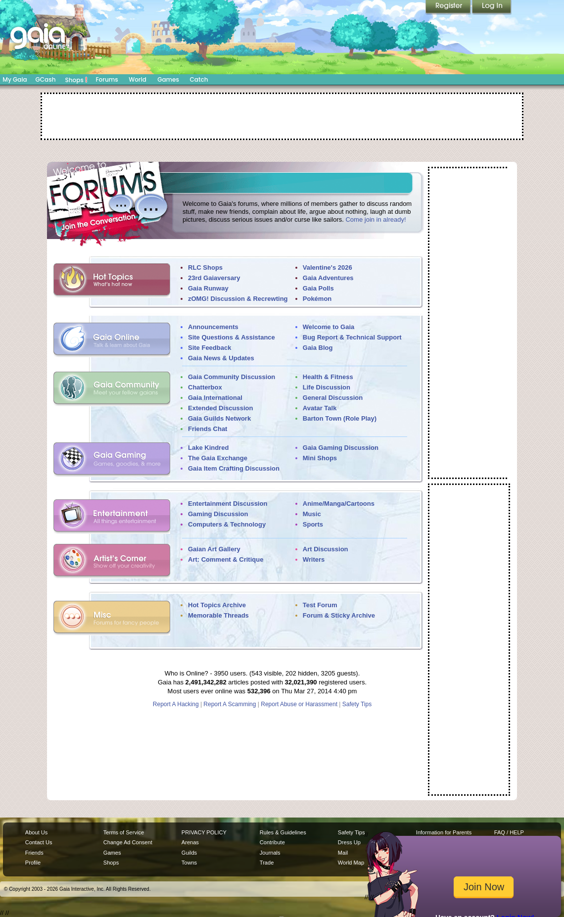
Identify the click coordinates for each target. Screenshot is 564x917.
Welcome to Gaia (329, 327)
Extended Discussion (220, 408)
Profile (33, 863)
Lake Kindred (208, 447)
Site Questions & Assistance (231, 337)
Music (312, 514)
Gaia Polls (318, 288)
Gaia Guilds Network (219, 418)
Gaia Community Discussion (231, 377)
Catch (199, 79)
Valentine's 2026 (327, 267)
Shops (76, 80)
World (137, 79)
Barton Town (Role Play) (339, 418)
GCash (46, 79)
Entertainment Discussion (227, 503)
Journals (270, 853)
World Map (351, 863)
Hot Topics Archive (217, 605)
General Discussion (333, 397)
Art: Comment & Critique (225, 559)
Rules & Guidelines (283, 832)
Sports (313, 524)
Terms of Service (123, 832)
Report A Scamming (229, 704)
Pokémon (317, 298)
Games (168, 79)
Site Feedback (209, 347)
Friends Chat (207, 429)
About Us (36, 832)
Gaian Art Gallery (214, 549)
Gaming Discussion (218, 514)
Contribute (272, 842)
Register (448, 7)
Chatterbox (205, 387)
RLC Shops (205, 267)
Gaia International (215, 397)
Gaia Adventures (328, 278)
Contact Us (38, 842)
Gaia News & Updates (221, 358)
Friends (34, 853)
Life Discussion (326, 387)
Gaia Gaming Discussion (340, 447)
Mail (343, 853)
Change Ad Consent (127, 842)
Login (492, 7)
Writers (314, 559)
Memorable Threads (218, 615)
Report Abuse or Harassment (299, 704)
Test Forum (320, 605)
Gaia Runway (208, 288)
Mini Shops (320, 458)
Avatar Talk (320, 408)
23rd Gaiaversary (214, 278)
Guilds (189, 853)
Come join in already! (375, 219)
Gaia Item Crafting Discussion (234, 468)
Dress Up (349, 842)
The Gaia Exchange (217, 458)
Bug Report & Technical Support (352, 337)
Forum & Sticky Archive (339, 615)
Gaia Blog (318, 347)
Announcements (213, 327)
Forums (106, 79)
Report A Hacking (176, 704)
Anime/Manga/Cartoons (339, 503)
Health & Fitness (328, 377)
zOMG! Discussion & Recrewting (238, 298)
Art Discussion (325, 549)
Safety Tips (357, 704)
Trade (267, 863)
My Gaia (14, 79)
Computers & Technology (227, 524)
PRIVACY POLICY (204, 832)
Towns (189, 863)
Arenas (190, 842)
